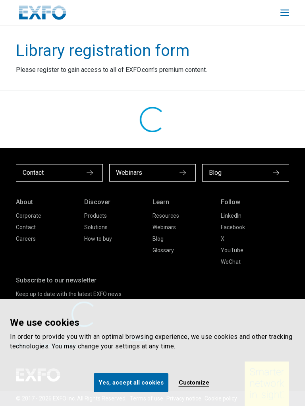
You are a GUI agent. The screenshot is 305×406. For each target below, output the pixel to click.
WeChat (231, 262)
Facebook (233, 227)
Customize (194, 382)
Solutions (96, 227)
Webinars (164, 227)
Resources (165, 216)
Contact (26, 227)
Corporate (28, 216)
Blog (158, 239)
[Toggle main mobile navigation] (284, 12)
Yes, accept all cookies (131, 382)
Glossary (163, 250)
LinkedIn (231, 216)
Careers (26, 239)
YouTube (232, 250)
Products (95, 216)
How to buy (98, 239)
